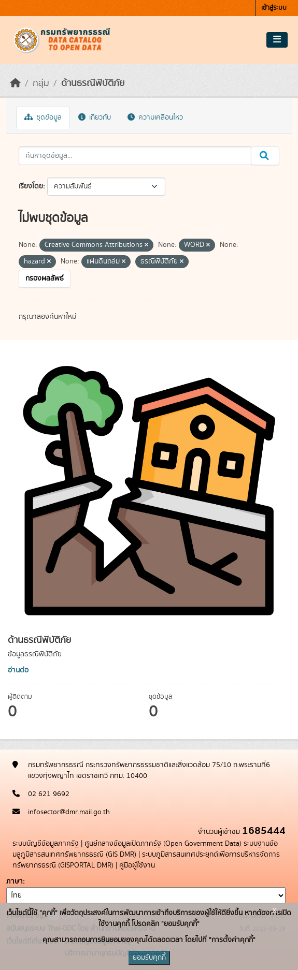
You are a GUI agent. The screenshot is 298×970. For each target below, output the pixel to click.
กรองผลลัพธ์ (44, 278)
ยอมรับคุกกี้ (149, 957)
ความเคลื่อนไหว (155, 117)
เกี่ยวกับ (94, 117)
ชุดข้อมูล (43, 117)
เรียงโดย (31, 186)
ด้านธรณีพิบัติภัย (92, 83)
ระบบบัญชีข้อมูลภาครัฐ (45, 844)
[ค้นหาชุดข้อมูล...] (135, 155)
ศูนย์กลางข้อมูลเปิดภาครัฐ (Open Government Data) (163, 844)
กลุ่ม (41, 83)
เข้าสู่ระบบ (274, 8)
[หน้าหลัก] (15, 83)
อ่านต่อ (18, 670)
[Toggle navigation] (277, 40)
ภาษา (14, 881)
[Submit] (265, 155)
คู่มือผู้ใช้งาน (137, 865)
